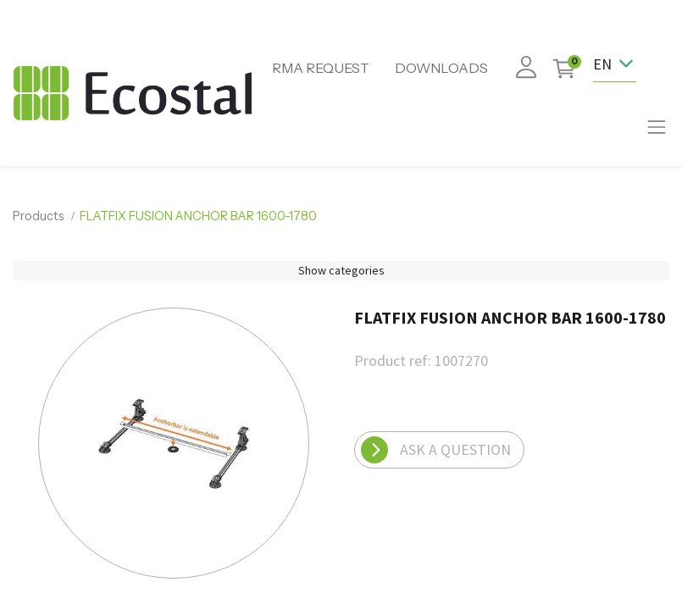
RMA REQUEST (320, 67)
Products (38, 216)
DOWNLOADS (441, 67)
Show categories (341, 270)
